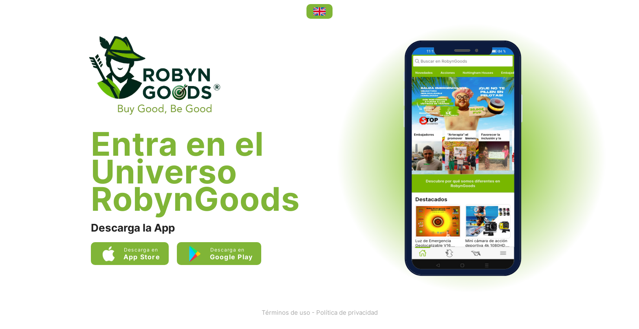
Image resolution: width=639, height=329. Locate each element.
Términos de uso (286, 312)
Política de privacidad (347, 312)
